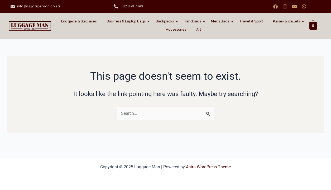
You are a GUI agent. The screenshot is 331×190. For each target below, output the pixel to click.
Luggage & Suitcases (79, 21)
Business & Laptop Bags (127, 21)
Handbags (193, 21)
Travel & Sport (251, 21)
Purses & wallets (287, 21)
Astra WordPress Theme (208, 166)
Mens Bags (221, 21)
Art (198, 29)
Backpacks (166, 21)
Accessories (176, 29)
